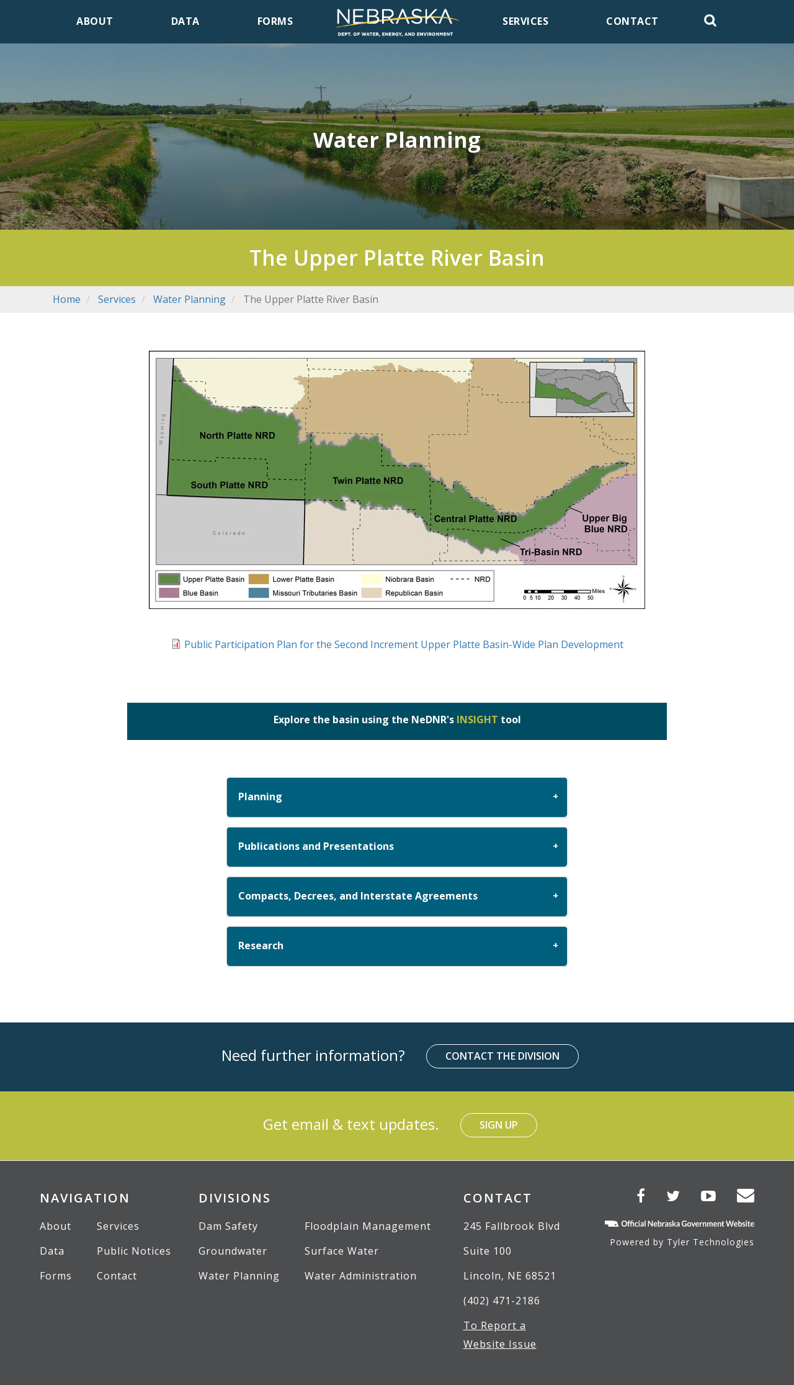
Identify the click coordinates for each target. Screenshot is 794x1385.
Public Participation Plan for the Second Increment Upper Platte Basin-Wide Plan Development (403, 644)
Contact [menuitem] (632, 21)
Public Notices (134, 1251)
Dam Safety (228, 1226)
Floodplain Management (368, 1226)
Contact (117, 1276)
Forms (56, 1276)
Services (117, 299)
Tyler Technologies (710, 1242)
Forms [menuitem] (275, 21)
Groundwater (232, 1251)
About (55, 1226)
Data (52, 1251)
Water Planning (189, 299)
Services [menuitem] (525, 21)
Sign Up (499, 1125)
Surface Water (342, 1251)
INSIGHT (477, 719)
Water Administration (361, 1276)
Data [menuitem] (185, 21)
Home (67, 299)
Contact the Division (502, 1056)
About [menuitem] (95, 21)
